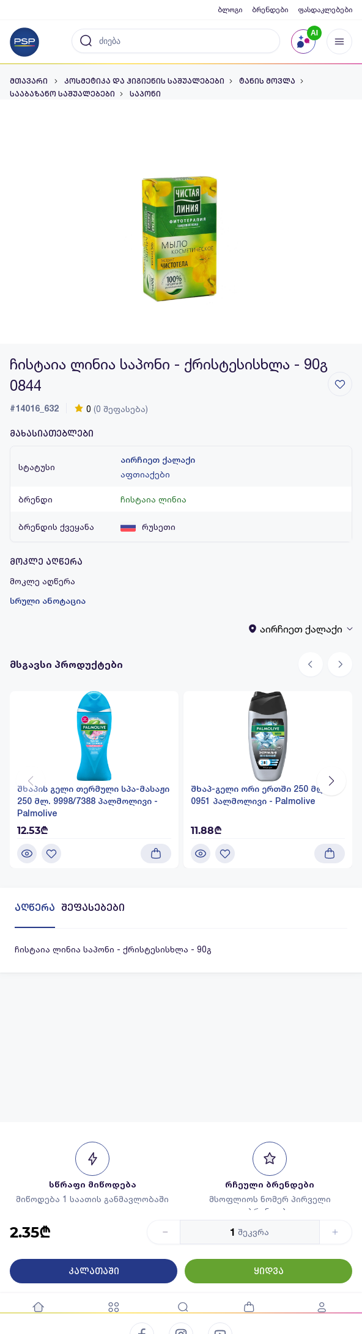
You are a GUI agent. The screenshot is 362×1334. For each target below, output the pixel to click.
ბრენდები (270, 9)
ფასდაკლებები (325, 9)
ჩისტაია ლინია (153, 499)
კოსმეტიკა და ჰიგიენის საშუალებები (144, 81)
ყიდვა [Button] (269, 1271)
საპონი (145, 94)
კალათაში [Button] (93, 1271)
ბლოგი (230, 9)
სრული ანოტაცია (48, 601)
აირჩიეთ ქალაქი (157, 460)
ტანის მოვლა (267, 81)
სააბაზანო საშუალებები (62, 94)
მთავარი (30, 81)
